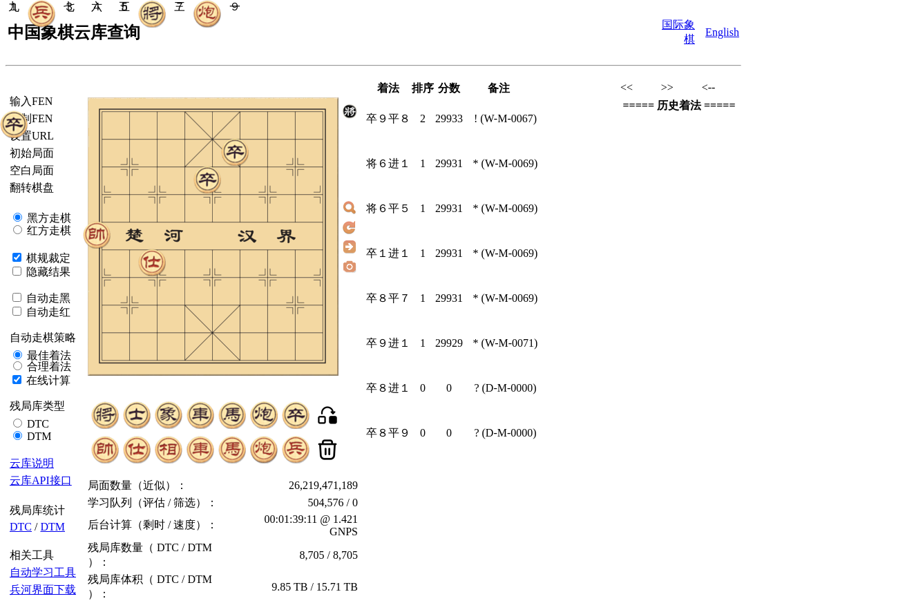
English (722, 32)
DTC (36, 424)
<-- (708, 87)
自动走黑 (46, 298)
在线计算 (46, 380)
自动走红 (46, 312)
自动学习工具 (43, 572)
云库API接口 (41, 480)
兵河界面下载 (43, 589)
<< (627, 87)
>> (667, 87)
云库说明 (32, 463)
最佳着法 (47, 355)
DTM (38, 436)
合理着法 (47, 366)
